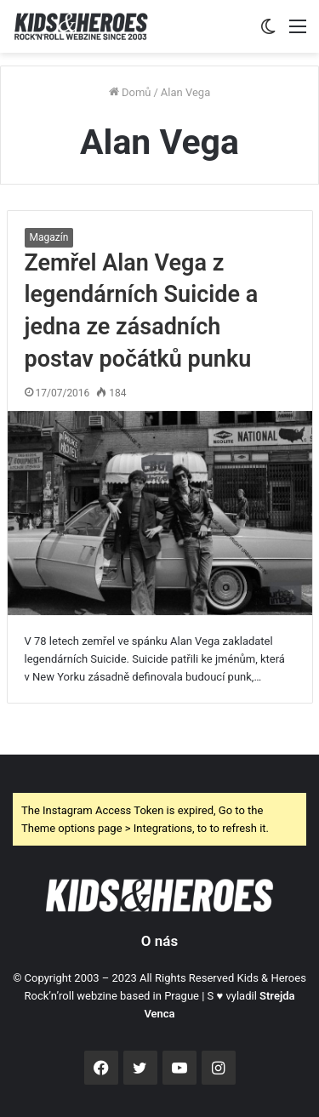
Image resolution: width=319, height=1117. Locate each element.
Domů (130, 92)
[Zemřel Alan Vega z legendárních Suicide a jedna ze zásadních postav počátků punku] (160, 513)
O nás (159, 940)
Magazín (49, 237)
